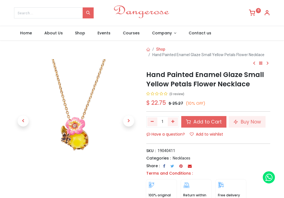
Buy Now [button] (247, 122)
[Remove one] (152, 121)
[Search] (88, 12)
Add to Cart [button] (204, 122)
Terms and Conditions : (169, 173)
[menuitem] (26, 33)
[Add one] (173, 121)
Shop (160, 49)
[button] (23, 121)
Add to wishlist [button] (206, 134)
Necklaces (181, 158)
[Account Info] (267, 13)
